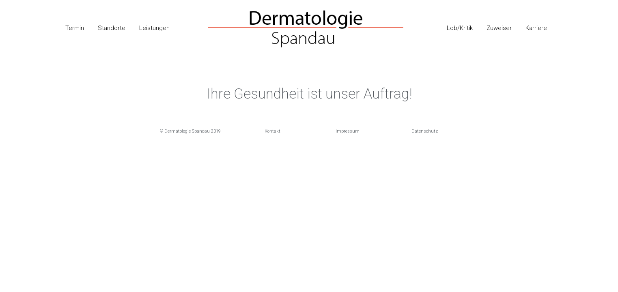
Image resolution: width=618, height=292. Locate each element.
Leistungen (154, 28)
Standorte (111, 28)
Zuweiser (499, 28)
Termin (74, 28)
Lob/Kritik (460, 28)
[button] (190, 131)
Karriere (536, 28)
